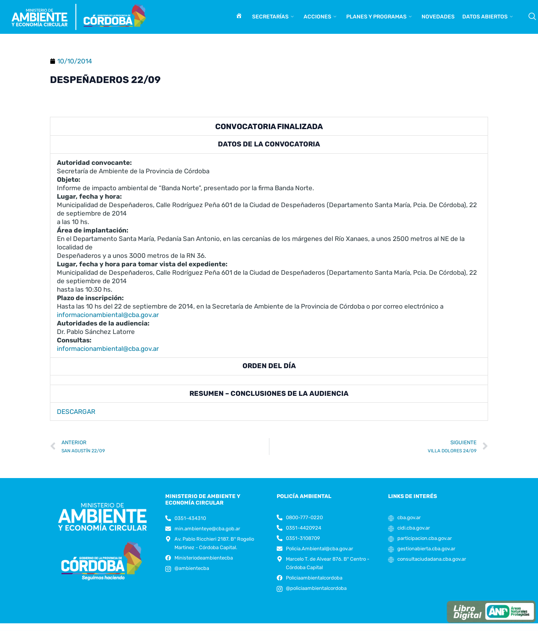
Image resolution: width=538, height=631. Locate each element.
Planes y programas (379, 17)
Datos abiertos (487, 17)
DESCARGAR (76, 411)
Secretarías (273, 17)
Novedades (438, 16)
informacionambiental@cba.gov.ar (108, 315)
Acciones (320, 17)
